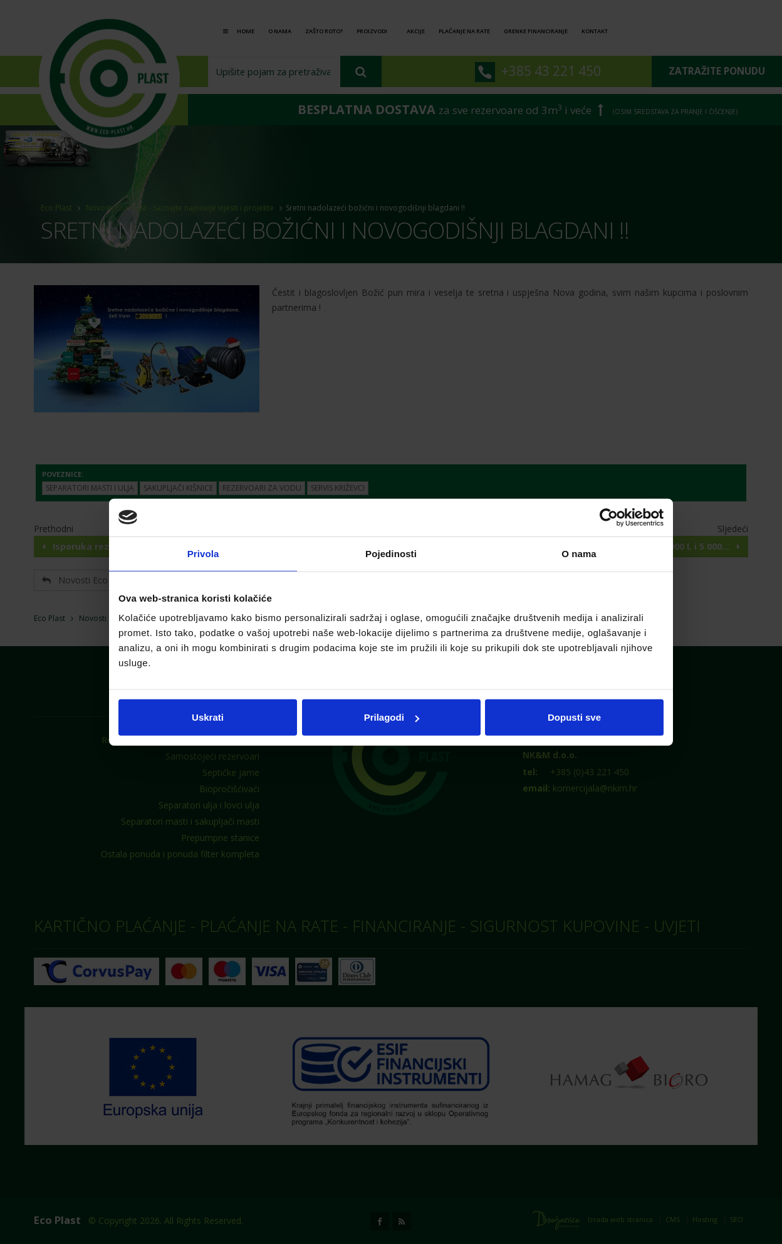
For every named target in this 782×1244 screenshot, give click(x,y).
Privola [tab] (203, 553)
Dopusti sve (574, 717)
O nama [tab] (579, 553)
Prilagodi (391, 717)
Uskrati (208, 717)
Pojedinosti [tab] (391, 553)
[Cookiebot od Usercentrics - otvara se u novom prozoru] (609, 517)
